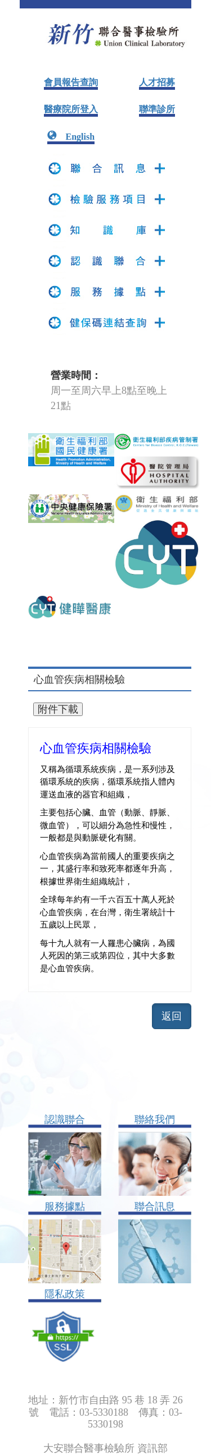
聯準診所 (157, 109)
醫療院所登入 (71, 109)
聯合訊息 (154, 1206)
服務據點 (64, 1206)
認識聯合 (64, 1119)
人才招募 (157, 82)
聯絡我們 (154, 1119)
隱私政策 (64, 1294)
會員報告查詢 (71, 82)
